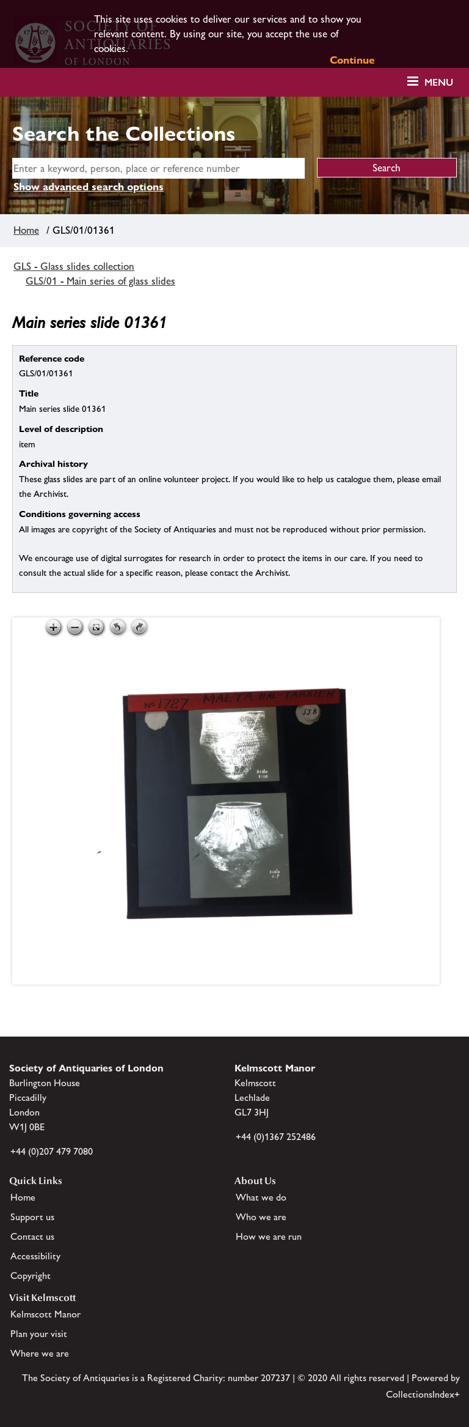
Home (26, 230)
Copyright (30, 1275)
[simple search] (158, 168)
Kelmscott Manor (45, 1314)
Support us (32, 1217)
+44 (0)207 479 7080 (51, 1151)
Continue (352, 60)
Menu (438, 82)
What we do (261, 1197)
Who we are (261, 1217)
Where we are (39, 1353)
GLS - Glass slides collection (73, 266)
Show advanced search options (88, 187)
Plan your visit (38, 1333)
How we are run (269, 1236)
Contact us (32, 1236)
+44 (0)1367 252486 (276, 1136)
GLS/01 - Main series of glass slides (100, 281)
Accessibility (35, 1256)
